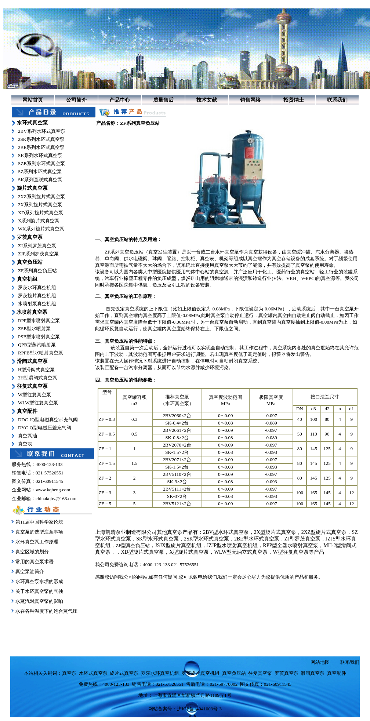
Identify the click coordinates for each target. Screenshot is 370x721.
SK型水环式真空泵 (157, 539)
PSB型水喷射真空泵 (39, 336)
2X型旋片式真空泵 (275, 532)
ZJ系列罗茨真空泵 (37, 245)
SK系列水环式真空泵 (40, 155)
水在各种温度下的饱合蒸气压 (45, 611)
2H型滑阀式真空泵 (37, 377)
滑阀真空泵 (312, 673)
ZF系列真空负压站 (37, 270)
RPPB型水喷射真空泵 (40, 353)
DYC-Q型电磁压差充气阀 (44, 427)
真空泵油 (27, 435)
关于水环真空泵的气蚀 (39, 591)
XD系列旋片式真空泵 (40, 212)
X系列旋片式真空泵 (38, 220)
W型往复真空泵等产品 (298, 552)
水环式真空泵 (93, 673)
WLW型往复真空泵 (38, 402)
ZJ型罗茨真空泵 (302, 539)
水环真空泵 (227, 252)
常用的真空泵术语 (34, 561)
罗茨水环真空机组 (37, 287)
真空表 (25, 444)
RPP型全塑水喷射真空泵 (290, 545)
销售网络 (250, 100)
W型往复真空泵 (34, 394)
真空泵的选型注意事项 (39, 532)
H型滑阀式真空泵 (36, 369)
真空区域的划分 (32, 551)
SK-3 (172, 496)
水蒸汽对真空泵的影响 (38, 601)
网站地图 (320, 662)
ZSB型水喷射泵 (34, 328)
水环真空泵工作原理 (36, 542)
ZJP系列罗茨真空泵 (38, 253)
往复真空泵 (260, 673)
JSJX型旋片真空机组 (178, 545)
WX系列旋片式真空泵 (41, 229)
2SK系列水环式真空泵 (41, 139)
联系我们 (337, 100)
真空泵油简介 (29, 571)
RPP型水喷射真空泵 (39, 320)
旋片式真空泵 (124, 673)
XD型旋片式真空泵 (142, 552)
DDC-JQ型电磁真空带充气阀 (48, 419)
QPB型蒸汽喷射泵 (37, 344)
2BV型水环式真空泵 (226, 532)
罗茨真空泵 (286, 673)
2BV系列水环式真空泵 (41, 131)
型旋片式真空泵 (191, 552)
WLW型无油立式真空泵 (241, 552)
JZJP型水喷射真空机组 (232, 545)
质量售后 (163, 100)
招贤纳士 (293, 100)
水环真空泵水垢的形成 (39, 581)
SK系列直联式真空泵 (40, 179)
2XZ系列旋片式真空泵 (41, 196)
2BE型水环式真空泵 (256, 539)
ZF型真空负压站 (133, 545)
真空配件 (336, 673)
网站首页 (32, 100)
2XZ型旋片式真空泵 (324, 532)
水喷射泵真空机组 (37, 303)
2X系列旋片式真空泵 (40, 204)
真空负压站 (116, 239)
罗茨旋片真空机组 (37, 295)
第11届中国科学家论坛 (39, 522)
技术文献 (206, 100)
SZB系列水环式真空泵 (41, 163)
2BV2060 (172, 415)
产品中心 (119, 100)
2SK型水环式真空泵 (206, 539)
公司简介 (76, 100)
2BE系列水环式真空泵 (41, 147)
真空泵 (221, 265)
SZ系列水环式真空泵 (40, 171)
